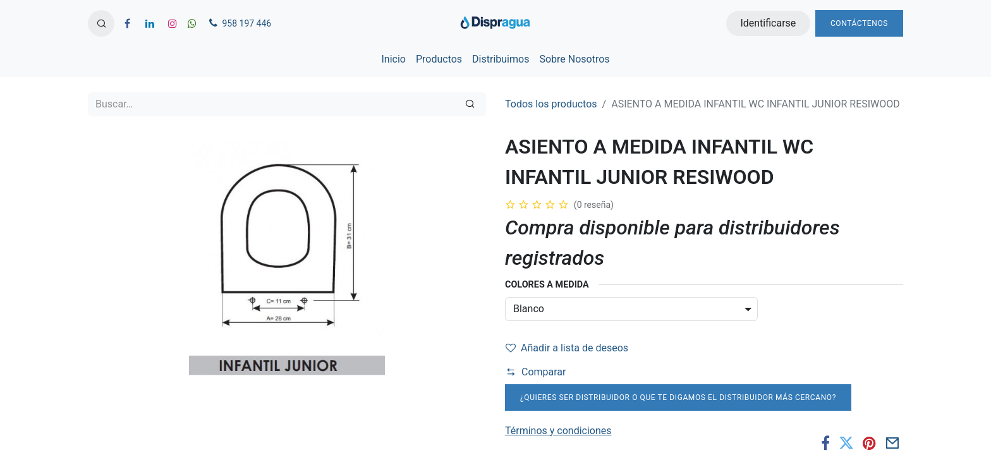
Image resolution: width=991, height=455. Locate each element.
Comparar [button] (536, 372)
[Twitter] (846, 443)
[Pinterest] (869, 443)
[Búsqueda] (470, 104)
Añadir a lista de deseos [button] (567, 348)
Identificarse (768, 23)
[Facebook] (825, 443)
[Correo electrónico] (893, 443)
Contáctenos (859, 23)
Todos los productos (551, 104)
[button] (101, 23)
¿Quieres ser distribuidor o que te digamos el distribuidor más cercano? (678, 397)
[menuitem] (393, 59)
